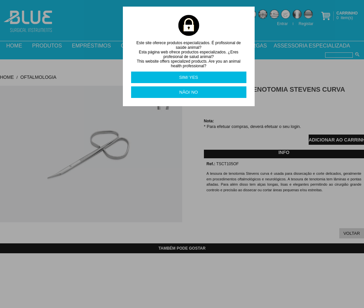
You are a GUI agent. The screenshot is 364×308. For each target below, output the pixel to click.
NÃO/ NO (188, 92)
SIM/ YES (188, 77)
